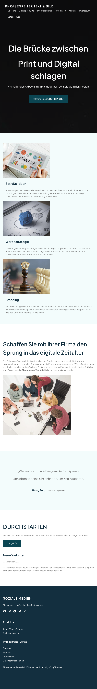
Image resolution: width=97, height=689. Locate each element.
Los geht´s (12, 543)
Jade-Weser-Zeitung (13, 629)
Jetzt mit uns (48, 98)
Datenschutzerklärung (13, 660)
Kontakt (6, 652)
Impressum (8, 656)
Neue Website (13, 555)
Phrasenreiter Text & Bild (29, 6)
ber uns (7, 648)
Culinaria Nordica (11, 633)
